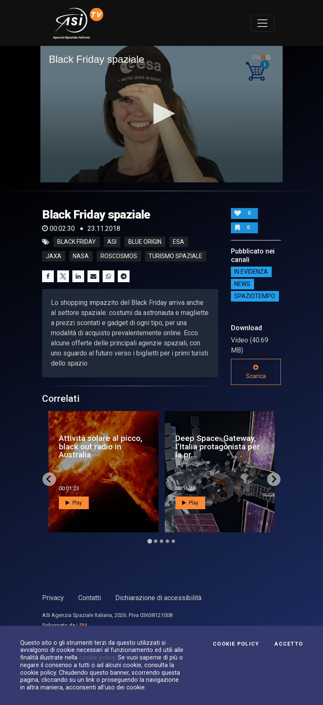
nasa (81, 256)
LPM (82, 625)
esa (178, 242)
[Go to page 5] (173, 541)
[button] (162, 113)
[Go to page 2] (155, 541)
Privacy (53, 598)
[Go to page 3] (161, 541)
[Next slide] (274, 479)
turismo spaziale (175, 256)
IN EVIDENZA (251, 272)
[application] (161, 114)
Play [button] (74, 503)
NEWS (242, 284)
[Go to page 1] (149, 541)
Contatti (89, 598)
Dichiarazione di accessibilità (158, 598)
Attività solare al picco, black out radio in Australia (100, 446)
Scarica (256, 371)
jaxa (53, 256)
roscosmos (119, 256)
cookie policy (97, 657)
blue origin (145, 242)
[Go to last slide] (49, 479)
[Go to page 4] (167, 541)
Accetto (288, 643)
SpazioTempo (254, 296)
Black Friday (76, 242)
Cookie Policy (236, 643)
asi (111, 242)
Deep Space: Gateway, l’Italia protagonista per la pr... (217, 446)
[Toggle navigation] (262, 23)
